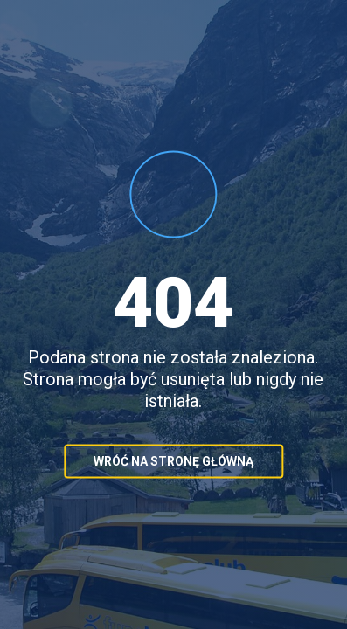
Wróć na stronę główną (173, 461)
